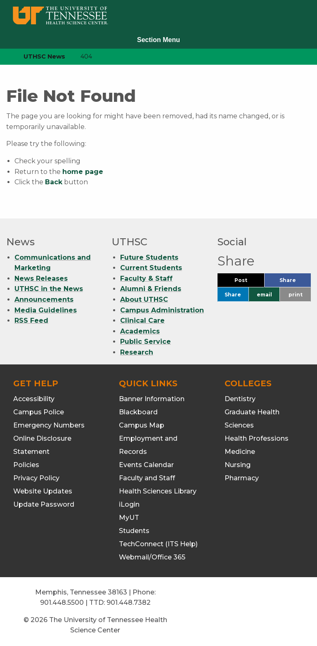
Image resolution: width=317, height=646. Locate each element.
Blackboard (138, 412)
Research (136, 352)
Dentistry (240, 399)
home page (82, 172)
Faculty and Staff (147, 478)
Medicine (240, 452)
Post (249, 282)
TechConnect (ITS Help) (158, 544)
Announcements (43, 299)
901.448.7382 (128, 602)
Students (134, 531)
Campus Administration (162, 310)
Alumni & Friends (150, 289)
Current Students (151, 268)
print (296, 294)
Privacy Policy (36, 478)
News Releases (41, 278)
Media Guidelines (45, 310)
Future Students (149, 257)
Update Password (43, 504)
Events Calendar (146, 465)
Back (53, 182)
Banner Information (152, 399)
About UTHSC (144, 299)
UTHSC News (44, 56)
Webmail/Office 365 (152, 557)
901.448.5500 (62, 602)
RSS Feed (31, 320)
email (264, 294)
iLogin (129, 504)
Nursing (238, 465)
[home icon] (4, 56)
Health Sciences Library (157, 491)
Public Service (145, 341)
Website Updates (42, 491)
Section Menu (158, 39)
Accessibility (33, 399)
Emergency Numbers (49, 425)
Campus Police (38, 412)
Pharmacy (242, 478)
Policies (26, 465)
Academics (140, 331)
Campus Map (141, 425)
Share (295, 282)
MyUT (129, 517)
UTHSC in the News (48, 289)
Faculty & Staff (146, 278)
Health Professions (257, 438)
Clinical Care (142, 320)
